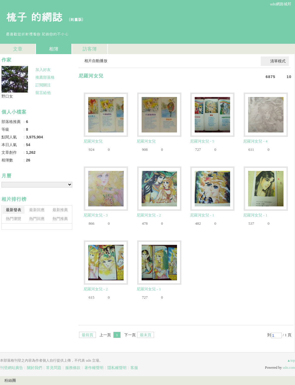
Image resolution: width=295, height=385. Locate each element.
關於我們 (34, 367)
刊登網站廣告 (11, 367)
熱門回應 (37, 218)
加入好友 (43, 69)
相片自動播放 (95, 61)
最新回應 (37, 210)
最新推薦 (60, 210)
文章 (17, 48)
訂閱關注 (43, 85)
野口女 (7, 96)
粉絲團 (10, 380)
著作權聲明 (94, 367)
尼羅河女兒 (91, 75)
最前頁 (87, 335)
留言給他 (43, 92)
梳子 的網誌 (34, 16)
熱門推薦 (60, 218)
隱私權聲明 (117, 367)
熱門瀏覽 (13, 218)
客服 (134, 367)
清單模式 (278, 61)
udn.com (289, 367)
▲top (291, 360)
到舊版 (76, 19)
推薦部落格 (45, 77)
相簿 (53, 48)
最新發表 (13, 210)
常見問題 (53, 367)
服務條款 (73, 367)
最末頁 (145, 335)
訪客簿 (90, 48)
